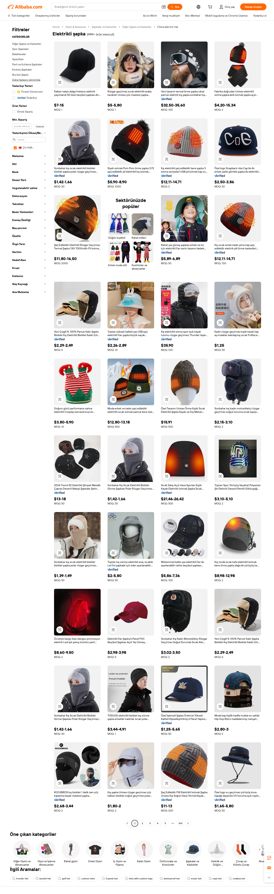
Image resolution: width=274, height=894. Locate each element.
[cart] (211, 7)
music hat (194, 878)
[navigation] (29, 425)
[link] (269, 858)
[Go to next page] (188, 823)
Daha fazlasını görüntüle (26, 79)
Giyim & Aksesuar (75, 26)
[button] (163, 7)
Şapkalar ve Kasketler (104, 26)
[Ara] (174, 7)
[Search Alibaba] (106, 7)
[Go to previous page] (127, 823)
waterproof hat (170, 878)
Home (56, 26)
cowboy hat (237, 878)
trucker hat (20, 878)
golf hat (64, 878)
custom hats (86, 878)
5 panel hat (110, 878)
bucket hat (43, 878)
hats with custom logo (139, 878)
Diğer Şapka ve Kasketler (136, 26)
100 (180, 823)
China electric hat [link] (167, 26)
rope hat (215, 878)
